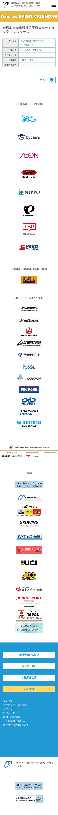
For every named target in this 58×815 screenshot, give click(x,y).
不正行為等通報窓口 (14, 721)
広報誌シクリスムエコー (16, 705)
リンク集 (8, 701)
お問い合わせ (10, 713)
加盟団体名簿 (29, 677)
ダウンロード (10, 709)
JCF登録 (29, 689)
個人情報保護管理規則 (15, 725)
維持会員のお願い (29, 654)
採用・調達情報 (11, 717)
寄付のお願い (29, 666)
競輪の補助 (34, 762)
